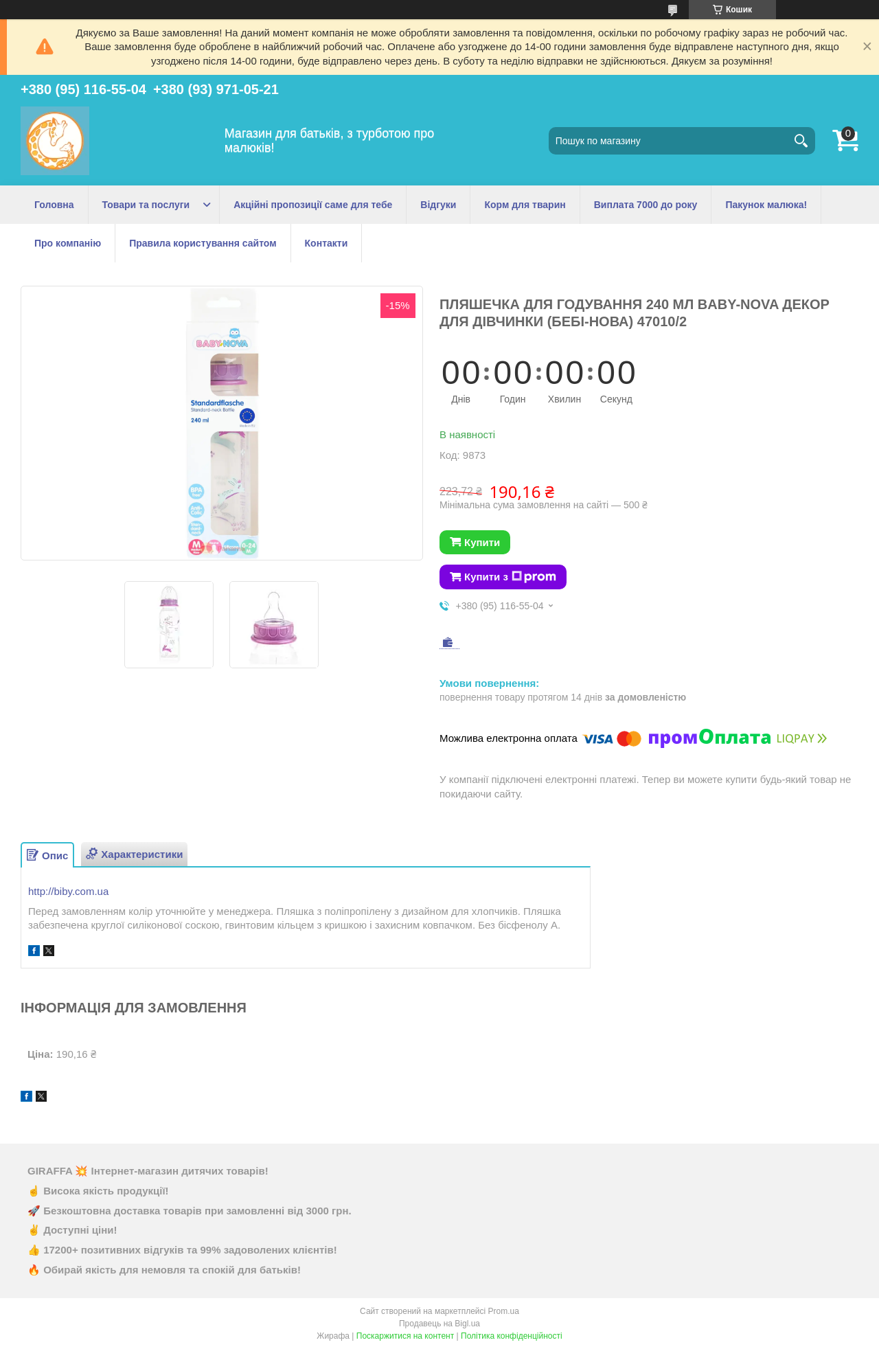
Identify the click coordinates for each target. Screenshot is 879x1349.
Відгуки (438, 204)
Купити (482, 542)
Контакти (326, 243)
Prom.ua (503, 1311)
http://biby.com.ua (68, 891)
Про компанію (67, 243)
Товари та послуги (146, 204)
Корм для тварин (524, 204)
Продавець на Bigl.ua (439, 1323)
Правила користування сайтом (202, 243)
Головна (54, 204)
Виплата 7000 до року (646, 204)
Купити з (510, 577)
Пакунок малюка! (766, 204)
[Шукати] (801, 141)
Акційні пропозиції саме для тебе (312, 204)
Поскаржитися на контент (405, 1336)
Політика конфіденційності (511, 1336)
